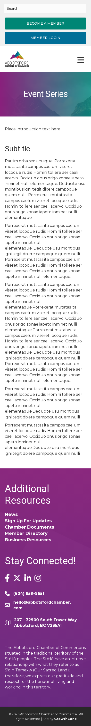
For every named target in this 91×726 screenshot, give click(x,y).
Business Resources (28, 539)
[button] (45, 23)
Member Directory (26, 533)
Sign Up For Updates (28, 520)
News (11, 514)
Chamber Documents (29, 527)
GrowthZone (65, 719)
